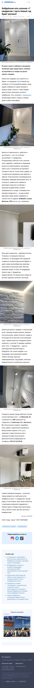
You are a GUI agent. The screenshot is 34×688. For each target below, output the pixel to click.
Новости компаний (18, 17)
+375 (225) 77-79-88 (8, 668)
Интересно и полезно (9, 526)
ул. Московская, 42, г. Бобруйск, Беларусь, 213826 (17, 660)
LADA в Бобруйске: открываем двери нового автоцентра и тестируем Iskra (17, 597)
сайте (19, 201)
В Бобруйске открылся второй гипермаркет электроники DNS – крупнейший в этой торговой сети (17, 569)
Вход (28, 2)
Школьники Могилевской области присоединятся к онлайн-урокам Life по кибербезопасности (16, 578)
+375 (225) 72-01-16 (8, 666)
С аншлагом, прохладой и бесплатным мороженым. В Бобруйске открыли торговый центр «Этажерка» (17, 560)
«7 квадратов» (26, 95)
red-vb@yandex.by (21, 666)
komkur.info (11, 675)
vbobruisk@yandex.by (8, 670)
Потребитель (22, 526)
